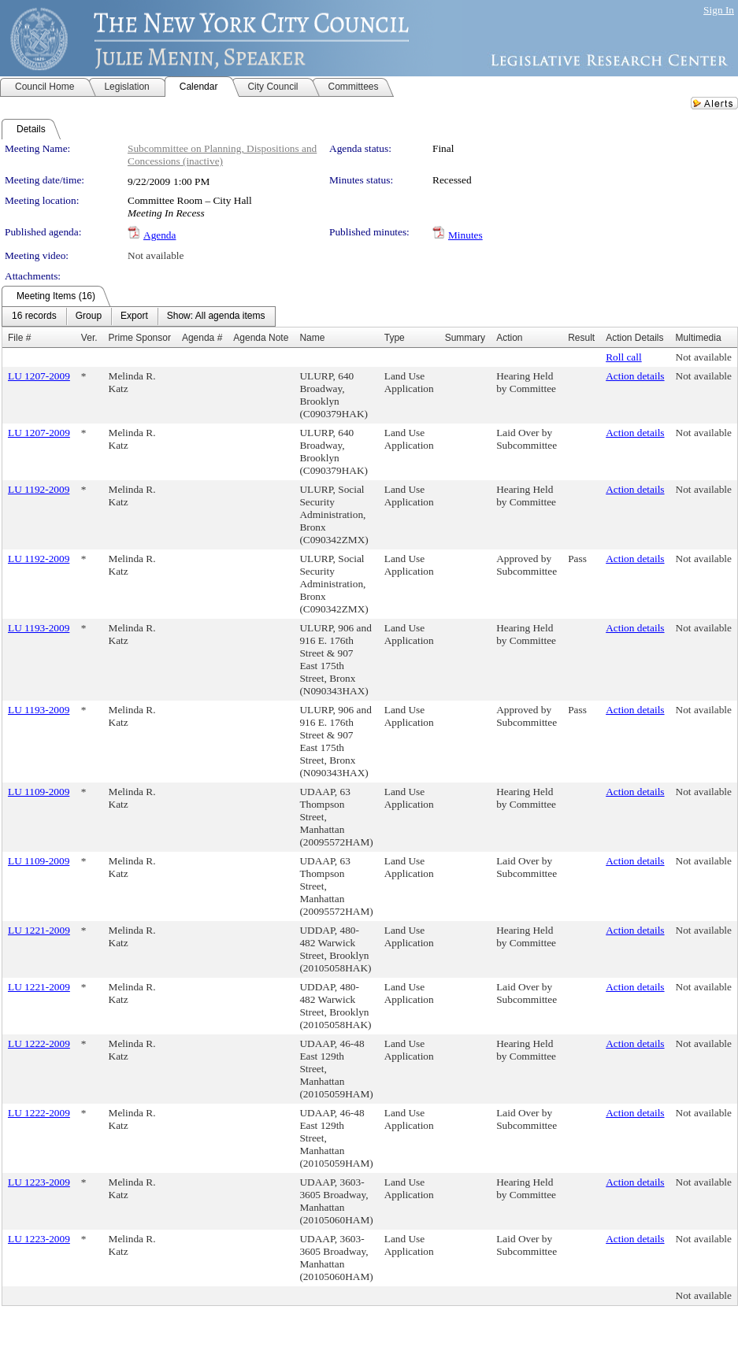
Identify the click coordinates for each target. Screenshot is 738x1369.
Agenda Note (260, 337)
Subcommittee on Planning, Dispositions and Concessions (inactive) (222, 154)
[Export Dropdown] (134, 316)
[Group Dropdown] (88, 316)
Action (509, 337)
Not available (156, 255)
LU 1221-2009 (39, 930)
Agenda (159, 235)
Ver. (89, 337)
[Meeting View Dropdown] (216, 316)
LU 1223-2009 (39, 1182)
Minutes (465, 235)
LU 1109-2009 (38, 791)
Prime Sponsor (140, 337)
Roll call (624, 357)
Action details (635, 376)
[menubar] (139, 316)
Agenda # (202, 337)
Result (581, 337)
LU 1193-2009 (38, 628)
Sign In (718, 10)
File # (19, 337)
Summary (465, 337)
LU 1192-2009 (38, 489)
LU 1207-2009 (39, 376)
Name (311, 337)
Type (394, 337)
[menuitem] (34, 316)
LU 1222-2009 (39, 1043)
